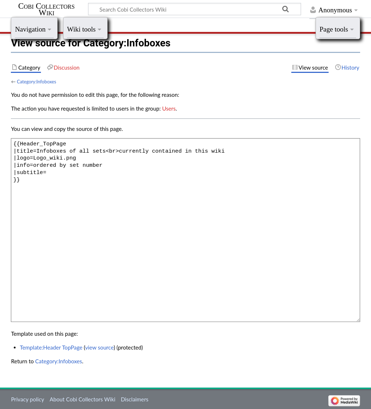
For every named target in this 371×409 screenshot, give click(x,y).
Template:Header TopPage (51, 347)
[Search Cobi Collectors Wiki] (194, 9)
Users (168, 108)
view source (99, 347)
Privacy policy (27, 399)
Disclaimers (134, 399)
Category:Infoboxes (36, 81)
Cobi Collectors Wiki (46, 9)
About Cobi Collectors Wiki (82, 399)
